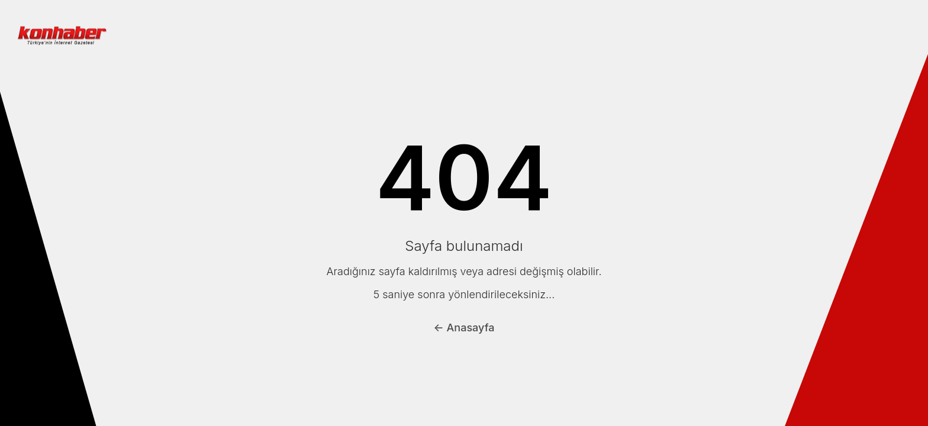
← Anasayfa (464, 327)
